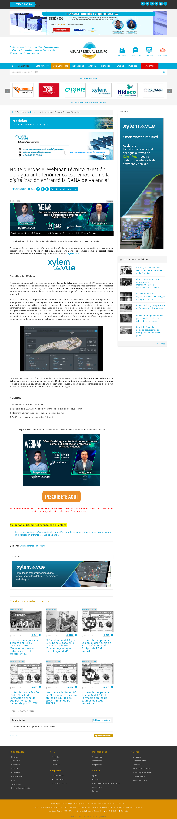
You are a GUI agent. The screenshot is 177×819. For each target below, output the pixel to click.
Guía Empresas (60, 65)
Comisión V (137, 765)
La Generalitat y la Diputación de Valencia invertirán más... (150, 306)
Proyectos (56, 757)
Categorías (42, 65)
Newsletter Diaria (140, 780)
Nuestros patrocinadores (142, 772)
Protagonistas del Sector (21, 788)
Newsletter (149, 65)
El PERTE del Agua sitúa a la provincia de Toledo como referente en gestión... (149, 318)
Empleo (120, 65)
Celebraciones (51, 609)
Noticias (31, 112)
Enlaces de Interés (140, 761)
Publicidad (133, 65)
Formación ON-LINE (89, 609)
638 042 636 (111, 811)
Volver (13, 735)
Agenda (92, 65)
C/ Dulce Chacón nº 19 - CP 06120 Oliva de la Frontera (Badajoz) (75, 811)
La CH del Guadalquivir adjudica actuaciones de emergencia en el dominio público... (148, 331)
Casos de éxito (17, 776)
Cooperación (97, 765)
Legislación (137, 757)
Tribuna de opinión (59, 783)
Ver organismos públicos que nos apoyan (88, 103)
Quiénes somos (139, 776)
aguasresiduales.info (104, 736)
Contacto (124, 811)
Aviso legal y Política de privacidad (65, 803)
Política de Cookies (88, 803)
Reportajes (15, 772)
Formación (106, 65)
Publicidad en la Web (141, 768)
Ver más (160, 343)
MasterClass (97, 787)
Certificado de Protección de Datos (112, 803)
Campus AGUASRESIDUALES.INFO (106, 783)
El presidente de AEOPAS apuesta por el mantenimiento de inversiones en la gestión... (149, 283)
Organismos (97, 757)
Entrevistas (15, 765)
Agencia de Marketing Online (94, 816)
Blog (13, 780)
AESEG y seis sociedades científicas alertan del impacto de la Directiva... (150, 270)
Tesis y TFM (16, 784)
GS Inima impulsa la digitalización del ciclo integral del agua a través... (150, 296)
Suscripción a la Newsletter (64, 189)
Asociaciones (97, 761)
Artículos (14, 768)
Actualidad (15, 761)
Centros (55, 761)
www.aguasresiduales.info (32, 545)
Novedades (78, 65)
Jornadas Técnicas (16, 609)
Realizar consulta (59, 779)
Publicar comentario (101, 720)
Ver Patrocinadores (88, 79)
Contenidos (25, 65)
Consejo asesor (58, 775)
